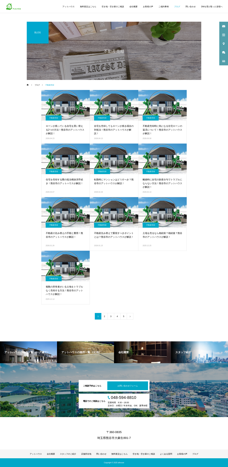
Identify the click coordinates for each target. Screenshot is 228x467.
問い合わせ (191, 6)
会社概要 (133, 6)
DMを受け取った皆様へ (212, 6)
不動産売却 (53, 118)
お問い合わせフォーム (127, 386)
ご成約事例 (163, 6)
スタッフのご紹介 (68, 454)
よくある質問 (166, 454)
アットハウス (68, 6)
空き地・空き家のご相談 (113, 6)
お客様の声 (148, 6)
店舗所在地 (86, 454)
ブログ (177, 6)
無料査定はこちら (88, 6)
